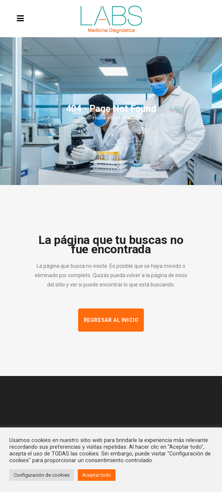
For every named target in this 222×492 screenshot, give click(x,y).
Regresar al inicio (111, 320)
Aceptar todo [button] (96, 475)
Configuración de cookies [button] (42, 475)
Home (99, 117)
